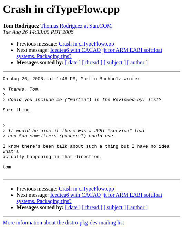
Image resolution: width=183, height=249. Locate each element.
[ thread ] (92, 62)
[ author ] (137, 62)
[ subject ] (115, 62)
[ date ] (73, 62)
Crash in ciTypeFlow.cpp (86, 44)
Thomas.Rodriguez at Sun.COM (76, 26)
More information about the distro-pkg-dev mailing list (63, 242)
